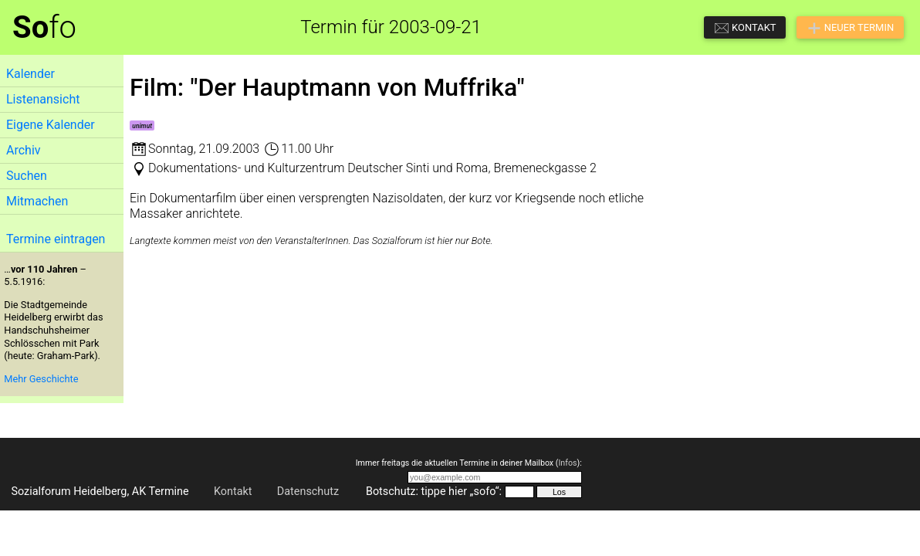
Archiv (23, 150)
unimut (142, 126)
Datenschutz (308, 491)
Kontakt (233, 491)
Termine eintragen (55, 239)
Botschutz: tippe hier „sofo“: (434, 491)
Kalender (30, 73)
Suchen (26, 175)
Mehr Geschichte (41, 379)
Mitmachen (37, 201)
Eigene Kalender (50, 124)
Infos (567, 463)
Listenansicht (42, 99)
